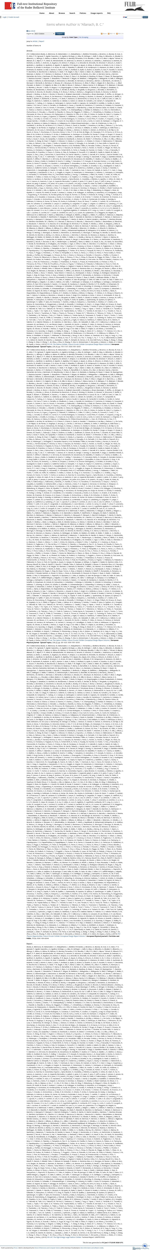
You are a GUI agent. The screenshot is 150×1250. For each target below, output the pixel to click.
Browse (62, 13)
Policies (83, 13)
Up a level (31, 31)
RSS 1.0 (112, 34)
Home (41, 13)
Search (72, 13)
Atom (105, 34)
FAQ (109, 13)
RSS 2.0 (120, 34)
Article (35, 41)
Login (4, 17)
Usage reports (97, 13)
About (51, 13)
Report (41, 41)
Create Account (13, 17)
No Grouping (83, 37)
